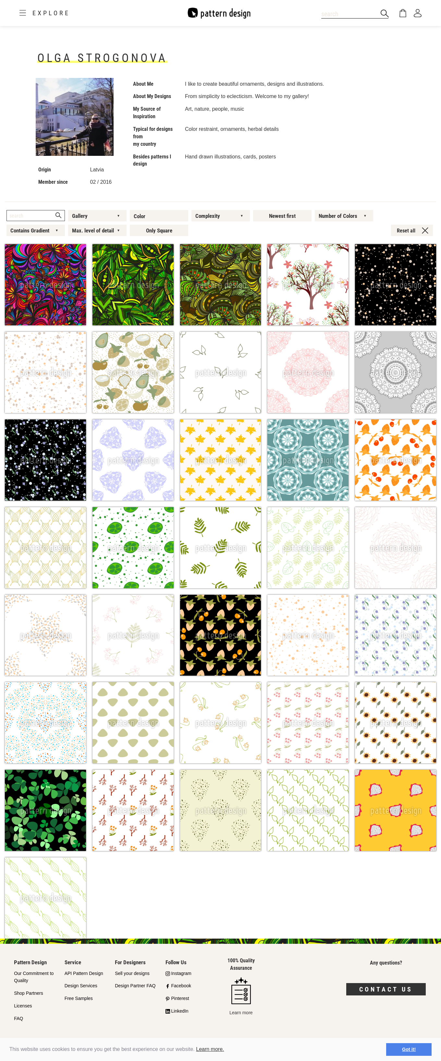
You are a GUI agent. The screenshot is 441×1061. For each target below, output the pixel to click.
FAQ (18, 1018)
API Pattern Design (84, 973)
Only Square (159, 230)
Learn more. (210, 1049)
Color (139, 216)
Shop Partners (28, 993)
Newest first (282, 216)
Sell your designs (132, 973)
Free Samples (79, 998)
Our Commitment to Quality (34, 977)
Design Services (81, 985)
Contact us (386, 989)
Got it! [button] (409, 1049)
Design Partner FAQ (135, 985)
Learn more (241, 996)
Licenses (23, 1005)
